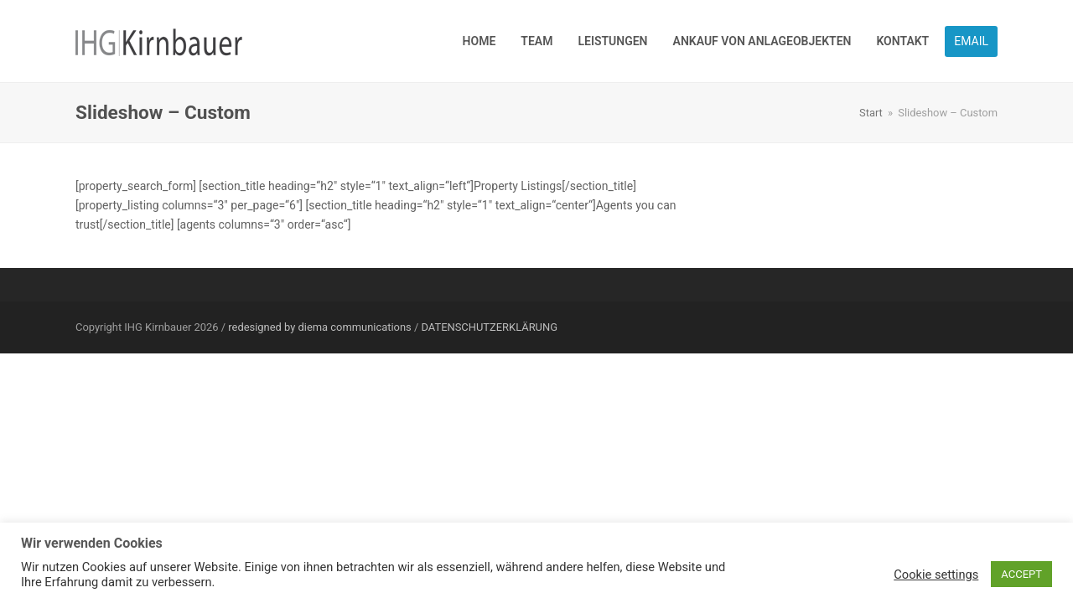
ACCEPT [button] (1021, 574)
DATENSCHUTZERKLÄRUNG (489, 327)
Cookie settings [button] (936, 574)
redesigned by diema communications (319, 327)
